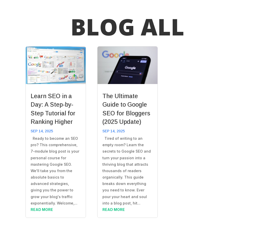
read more (42, 209)
